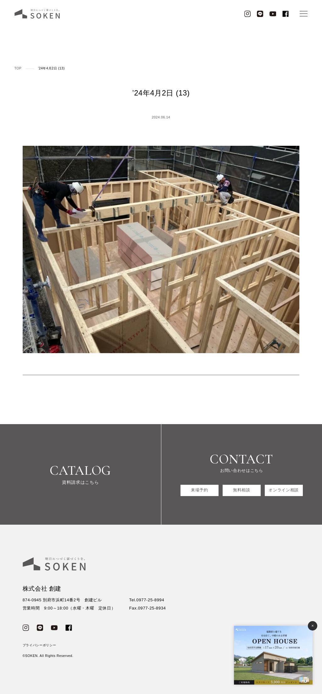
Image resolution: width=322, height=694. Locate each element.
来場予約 (199, 490)
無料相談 (241, 490)
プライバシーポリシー (39, 645)
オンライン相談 (284, 490)
